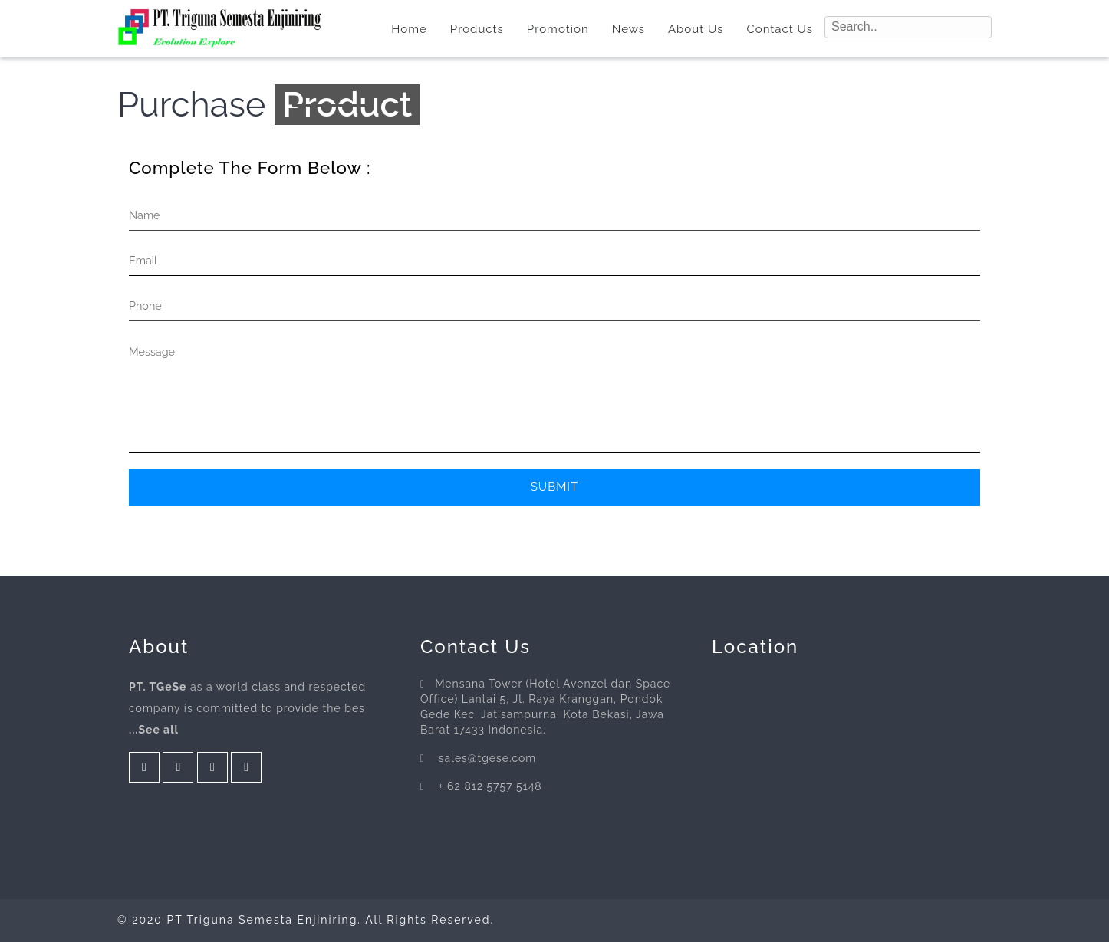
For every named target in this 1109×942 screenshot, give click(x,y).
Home (408, 29)
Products (477, 29)
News (628, 29)
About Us (695, 29)
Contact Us (779, 29)
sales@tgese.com (488, 758)
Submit (554, 487)
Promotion (558, 29)
